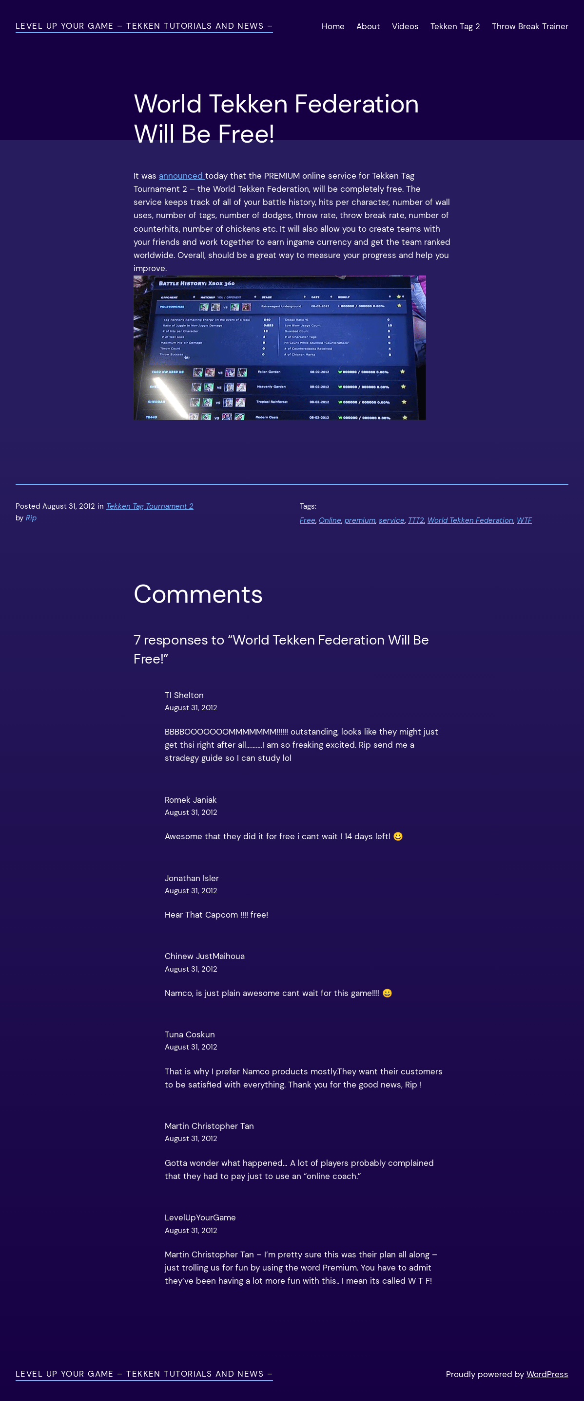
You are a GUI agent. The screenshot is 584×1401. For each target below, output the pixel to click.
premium (360, 520)
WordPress (547, 1374)
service (392, 520)
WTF (524, 520)
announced (182, 175)
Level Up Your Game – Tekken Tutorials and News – (144, 25)
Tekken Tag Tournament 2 (150, 506)
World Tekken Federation (470, 520)
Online (330, 520)
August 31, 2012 (191, 708)
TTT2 (416, 520)
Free (307, 520)
